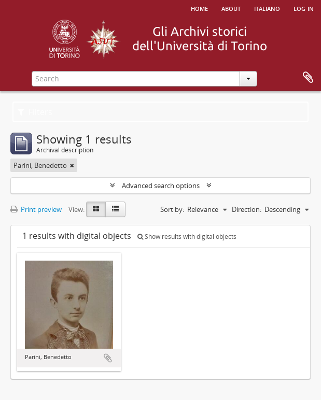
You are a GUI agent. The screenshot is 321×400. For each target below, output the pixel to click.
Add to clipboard (108, 358)
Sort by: (172, 209)
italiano (267, 7)
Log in (304, 7)
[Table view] (115, 209)
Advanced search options (160, 185)
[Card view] (96, 209)
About (231, 7)
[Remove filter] (72, 165)
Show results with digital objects (186, 236)
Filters (35, 112)
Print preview (36, 209)
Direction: (246, 209)
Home (199, 7)
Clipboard (308, 78)
